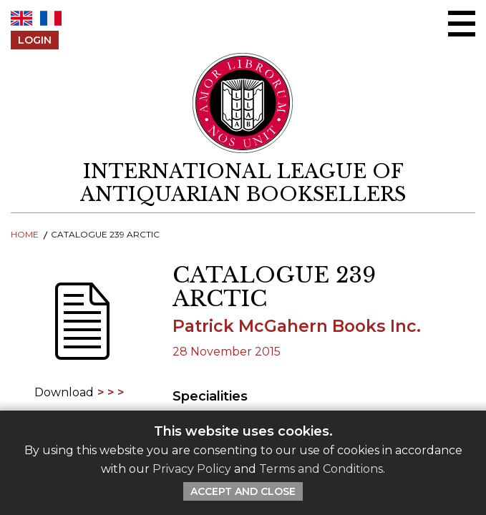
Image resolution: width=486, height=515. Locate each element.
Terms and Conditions (321, 469)
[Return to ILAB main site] (243, 103)
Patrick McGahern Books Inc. (296, 326)
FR (51, 18)
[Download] (81, 331)
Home (25, 234)
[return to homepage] (243, 183)
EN (21, 18)
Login (35, 40)
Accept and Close (243, 491)
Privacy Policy (191, 469)
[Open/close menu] (461, 23)
